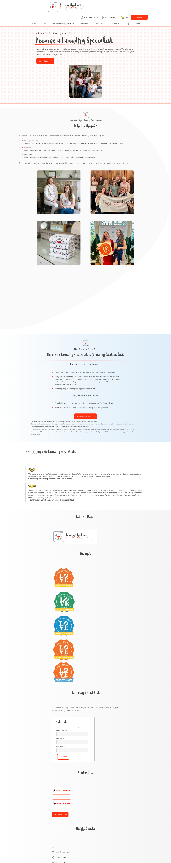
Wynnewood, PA (99, 829)
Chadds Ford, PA (99, 752)
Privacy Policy (47, 854)
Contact (56, 854)
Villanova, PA (98, 816)
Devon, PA (97, 765)
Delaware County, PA (101, 718)
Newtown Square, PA (101, 795)
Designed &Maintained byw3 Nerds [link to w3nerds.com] (137, 852)
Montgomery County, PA (103, 727)
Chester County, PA (100, 714)
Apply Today (11, 53)
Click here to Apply (114, 228)
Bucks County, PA (100, 710)
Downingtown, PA (100, 769)
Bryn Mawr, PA (98, 748)
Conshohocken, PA (100, 761)
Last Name (97, 519)
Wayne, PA (97, 820)
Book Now (160, 6)
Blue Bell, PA (98, 740)
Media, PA (97, 791)
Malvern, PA (97, 786)
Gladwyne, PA (98, 778)
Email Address (98, 503)
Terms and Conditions (33, 854)
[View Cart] (147, 6)
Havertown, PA (99, 782)
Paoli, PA (96, 799)
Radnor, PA (97, 808)
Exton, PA (97, 774)
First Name (97, 511)
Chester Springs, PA (101, 757)
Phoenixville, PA (99, 803)
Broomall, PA (98, 744)
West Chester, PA (99, 825)
